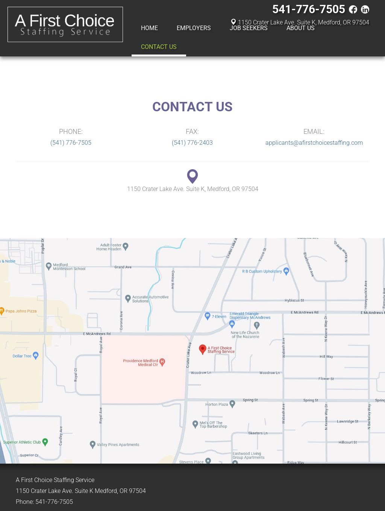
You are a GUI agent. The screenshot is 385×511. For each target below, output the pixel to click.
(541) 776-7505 (70, 142)
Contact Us (159, 46)
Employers (194, 28)
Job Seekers (249, 28)
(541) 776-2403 (192, 142)
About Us (300, 28)
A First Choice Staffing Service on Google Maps (192, 351)
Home (149, 28)
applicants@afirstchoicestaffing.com (314, 142)
